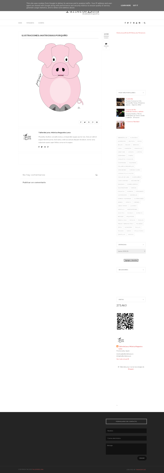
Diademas (121, 184)
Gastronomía (122, 195)
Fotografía (139, 191)
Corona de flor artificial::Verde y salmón (134, 110)
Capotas (139, 152)
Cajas (120, 148)
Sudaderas (128, 227)
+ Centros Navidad (132, 121)
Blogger (131, 369)
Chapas (130, 155)
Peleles (140, 220)
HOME (20, 23)
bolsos (127, 145)
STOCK (120, 227)
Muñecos (139, 213)
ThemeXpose (141, 469)
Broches (136, 145)
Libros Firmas (122, 206)
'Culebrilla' (129, 99)
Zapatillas (121, 234)
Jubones (136, 202)
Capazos (131, 152)
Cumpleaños (136, 177)
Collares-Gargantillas (126, 166)
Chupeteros (122, 162)
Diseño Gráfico (132, 184)
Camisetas (128, 148)
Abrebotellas (122, 137)
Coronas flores (134, 170)
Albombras (134, 137)
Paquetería (130, 216)
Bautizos (132, 141)
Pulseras (139, 223)
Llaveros (133, 206)
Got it (135, 5)
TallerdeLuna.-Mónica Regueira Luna (131, 347)
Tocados (121, 231)
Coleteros (132, 162)
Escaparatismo (123, 188)
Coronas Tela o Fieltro (126, 173)
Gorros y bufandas (124, 198)
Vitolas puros (138, 231)
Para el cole (122, 220)
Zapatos (130, 234)
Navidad (121, 216)
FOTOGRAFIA (30, 23)
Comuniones (122, 170)
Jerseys (128, 202)
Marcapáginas (132, 209)
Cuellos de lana (123, 177)
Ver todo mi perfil (122, 359)
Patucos (132, 220)
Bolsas (120, 145)
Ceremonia (121, 155)
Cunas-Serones (123, 180)
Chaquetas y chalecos (125, 159)
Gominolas (133, 195)
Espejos (133, 188)
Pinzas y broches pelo (125, 223)
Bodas (139, 141)
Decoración (135, 180)
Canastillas (138, 148)
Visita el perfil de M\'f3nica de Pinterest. (131, 33)
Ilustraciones (139, 198)
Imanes (120, 202)
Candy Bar (121, 152)
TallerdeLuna (37, 469)
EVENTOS (41, 23)
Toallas (137, 227)
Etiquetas (121, 191)
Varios (129, 231)
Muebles (130, 213)
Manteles (121, 209)
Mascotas (121, 213)
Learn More (126, 5)
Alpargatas (122, 141)
